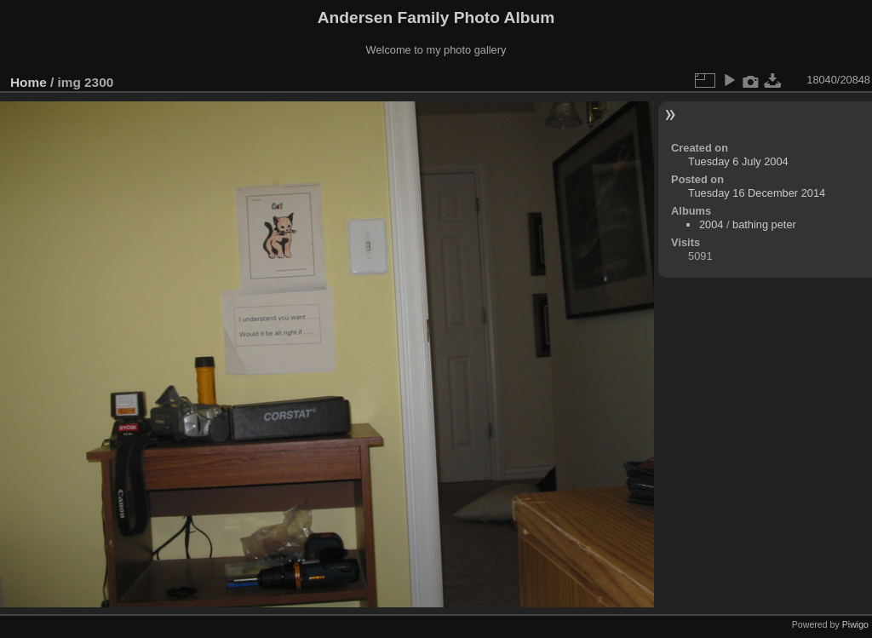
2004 (711, 224)
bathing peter (764, 224)
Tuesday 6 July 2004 (738, 161)
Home (28, 82)
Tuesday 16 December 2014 (756, 193)
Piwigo (855, 624)
